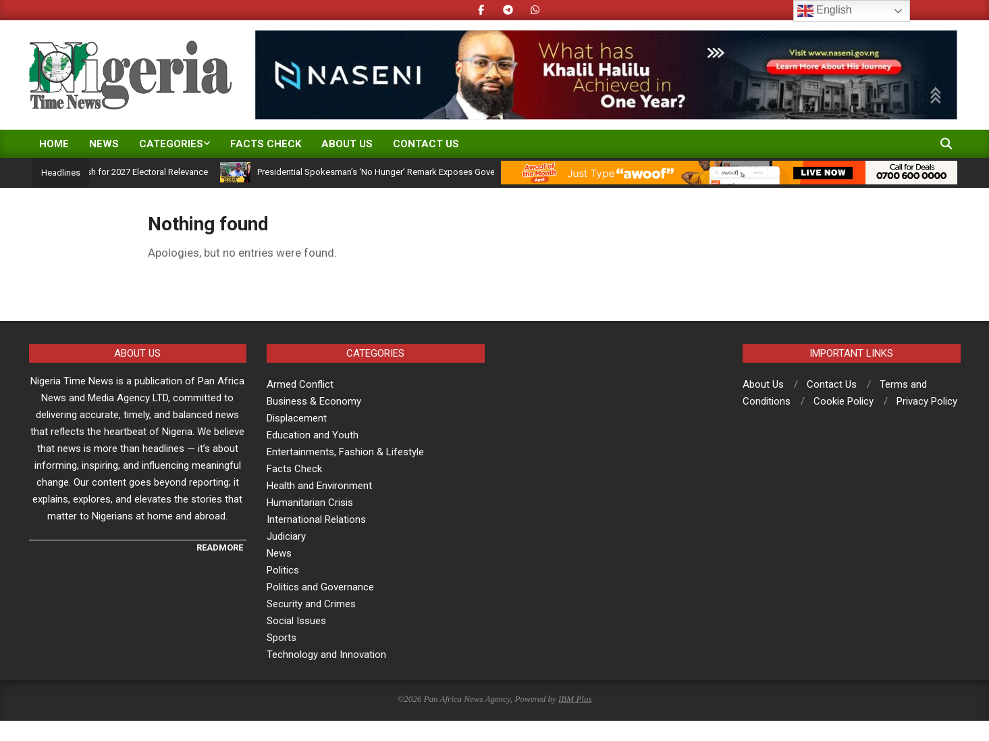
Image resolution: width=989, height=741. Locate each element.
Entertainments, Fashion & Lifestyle (345, 452)
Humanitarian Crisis (310, 502)
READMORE (219, 547)
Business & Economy (314, 401)
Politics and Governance (320, 587)
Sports (281, 638)
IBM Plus (574, 699)
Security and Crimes (311, 604)
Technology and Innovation (326, 654)
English (824, 11)
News (279, 553)
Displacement (297, 418)
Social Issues (296, 621)
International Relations (316, 519)
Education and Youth (312, 435)
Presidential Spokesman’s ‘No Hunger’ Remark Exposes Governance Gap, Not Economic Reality (455, 172)
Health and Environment (319, 486)
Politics (283, 570)
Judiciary (286, 536)
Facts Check (294, 469)
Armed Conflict (300, 384)
